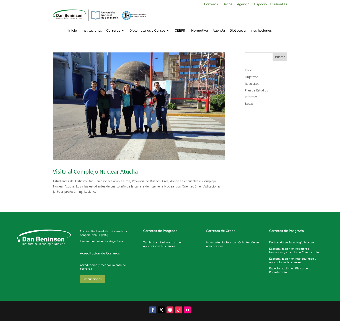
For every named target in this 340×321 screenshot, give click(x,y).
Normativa (199, 30)
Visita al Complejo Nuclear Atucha (95, 171)
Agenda (243, 4)
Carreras (211, 4)
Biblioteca (238, 30)
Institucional (91, 30)
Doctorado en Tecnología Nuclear (292, 242)
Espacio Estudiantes (270, 4)
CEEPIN (180, 30)
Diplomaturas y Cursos (147, 30)
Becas (227, 4)
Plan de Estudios (256, 90)
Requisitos (252, 83)
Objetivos (251, 77)
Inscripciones (261, 30)
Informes (251, 97)
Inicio (72, 30)
